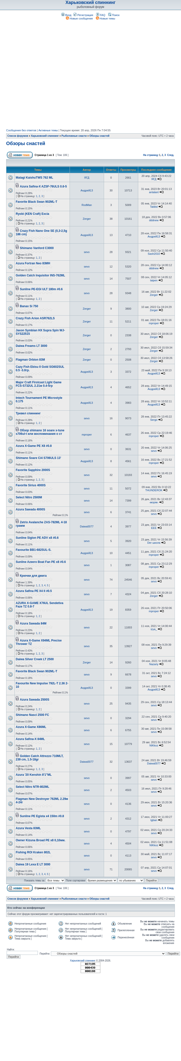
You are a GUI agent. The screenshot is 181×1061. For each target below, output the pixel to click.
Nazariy (153, 664)
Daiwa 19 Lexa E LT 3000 (33, 864)
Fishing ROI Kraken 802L (33, 852)
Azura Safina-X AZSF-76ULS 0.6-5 (43, 186)
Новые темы (105, 18)
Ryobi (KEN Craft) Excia (32, 214)
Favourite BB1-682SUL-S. (33, 550)
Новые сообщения (79, 18)
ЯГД (86, 177)
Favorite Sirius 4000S (30, 485)
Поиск (114, 15)
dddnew (154, 220)
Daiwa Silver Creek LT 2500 (35, 659)
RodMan (87, 204)
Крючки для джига (33, 575)
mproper (154, 323)
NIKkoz (154, 745)
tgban (154, 820)
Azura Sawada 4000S (30, 509)
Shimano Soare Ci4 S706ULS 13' (38, 458)
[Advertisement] (50, 74)
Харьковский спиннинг (90, 2)
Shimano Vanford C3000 (37, 248)
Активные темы (48, 130)
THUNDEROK (154, 490)
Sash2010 (154, 253)
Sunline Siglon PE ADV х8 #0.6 (37, 537)
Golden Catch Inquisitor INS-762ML (40, 275)
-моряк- (154, 502)
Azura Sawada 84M (33, 623)
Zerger (86, 218)
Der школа (153, 542)
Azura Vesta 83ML (28, 828)
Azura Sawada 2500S (34, 699)
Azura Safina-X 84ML (30, 739)
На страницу (150, 155)
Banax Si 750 (29, 306)
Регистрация (83, 15)
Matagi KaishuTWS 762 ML (34, 177)
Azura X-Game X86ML (31, 727)
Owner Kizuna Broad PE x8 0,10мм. (40, 840)
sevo (87, 252)
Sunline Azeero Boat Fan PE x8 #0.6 (41, 562)
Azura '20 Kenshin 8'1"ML (34, 774)
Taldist (154, 206)
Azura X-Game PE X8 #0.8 (34, 446)
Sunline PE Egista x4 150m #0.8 (42, 816)
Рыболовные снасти (74, 136)
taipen (153, 280)
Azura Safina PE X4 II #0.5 (34, 591)
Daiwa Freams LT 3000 (31, 346)
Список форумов (17, 136)
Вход (66, 15)
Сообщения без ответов (21, 130)
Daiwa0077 (86, 526)
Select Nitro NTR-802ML (32, 787)
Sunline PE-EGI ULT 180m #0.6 (41, 289)
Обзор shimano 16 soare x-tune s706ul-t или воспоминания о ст (40, 432)
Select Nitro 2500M (29, 497)
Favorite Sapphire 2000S (33, 470)
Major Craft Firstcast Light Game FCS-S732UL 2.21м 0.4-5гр (38, 384)
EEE (153, 527)
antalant (154, 192)
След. (170, 155)
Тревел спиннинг (28, 413)
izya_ (154, 629)
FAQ (100, 15)
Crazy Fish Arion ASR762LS (35, 318)
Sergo (153, 419)
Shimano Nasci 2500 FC (32, 715)
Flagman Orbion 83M (30, 359)
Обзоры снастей (99, 136)
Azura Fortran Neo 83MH (33, 263)
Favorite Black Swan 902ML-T (36, 201)
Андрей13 (86, 190)
